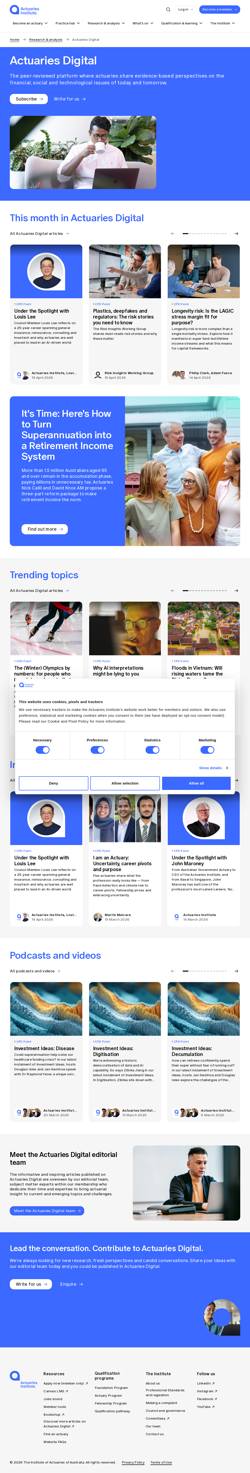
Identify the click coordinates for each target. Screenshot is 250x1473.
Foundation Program (111, 1388)
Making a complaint (161, 1403)
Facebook (205, 1399)
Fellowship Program (111, 1403)
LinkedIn (204, 1383)
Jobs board (52, 1399)
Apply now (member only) (63, 1383)
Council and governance (165, 1411)
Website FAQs (54, 1442)
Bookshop (51, 1415)
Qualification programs (107, 1376)
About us (153, 1383)
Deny (53, 783)
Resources (53, 1373)
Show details (210, 768)
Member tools (54, 1407)
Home (14, 40)
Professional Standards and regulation (165, 1392)
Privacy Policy (133, 1462)
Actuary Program (108, 1395)
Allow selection (125, 783)
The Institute (158, 1373)
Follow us (206, 1373)
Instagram (205, 1391)
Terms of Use (161, 1462)
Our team (153, 1426)
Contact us (155, 1434)
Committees (156, 1418)
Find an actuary (55, 1434)
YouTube (204, 1407)
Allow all (196, 783)
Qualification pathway (112, 1411)
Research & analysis (45, 40)
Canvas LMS (53, 1391)
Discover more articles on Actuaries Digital (64, 1423)
